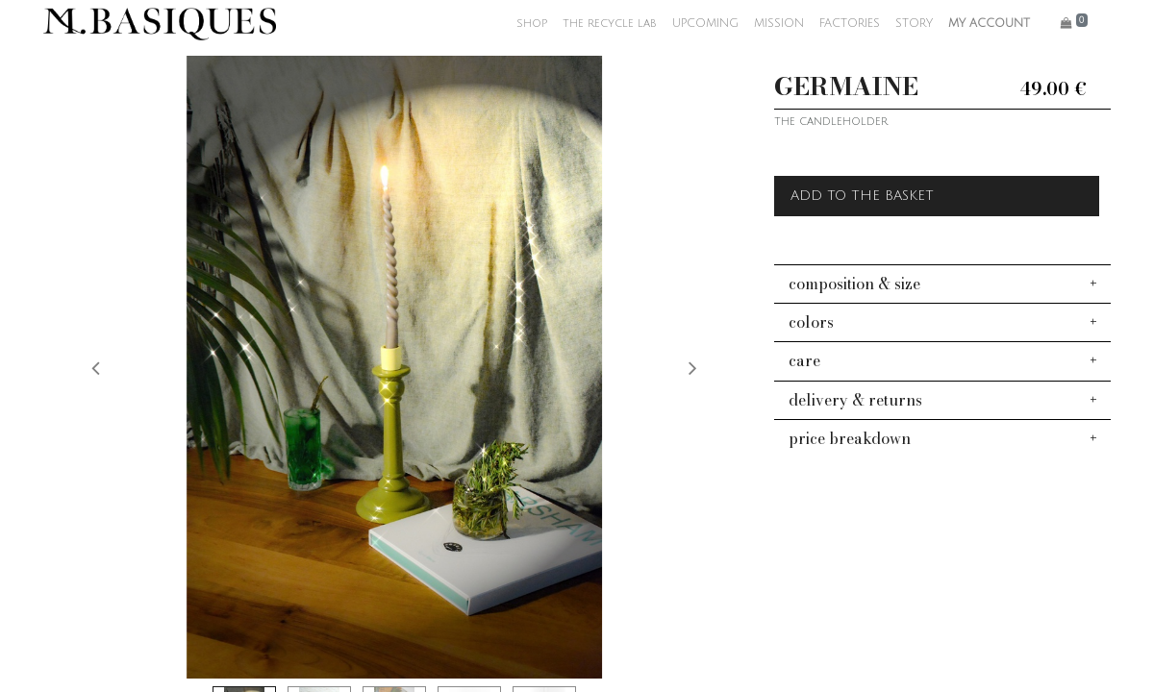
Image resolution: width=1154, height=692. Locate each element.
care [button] (804, 360)
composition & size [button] (854, 283)
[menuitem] (532, 24)
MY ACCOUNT (989, 23)
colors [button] (811, 322)
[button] (96, 367)
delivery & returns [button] (855, 399)
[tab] (942, 283)
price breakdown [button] (850, 438)
